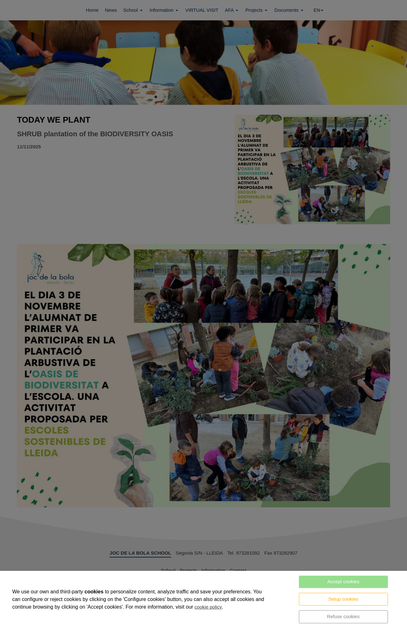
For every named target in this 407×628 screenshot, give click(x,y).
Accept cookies (343, 581)
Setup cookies (343, 599)
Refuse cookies (343, 616)
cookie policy (208, 607)
